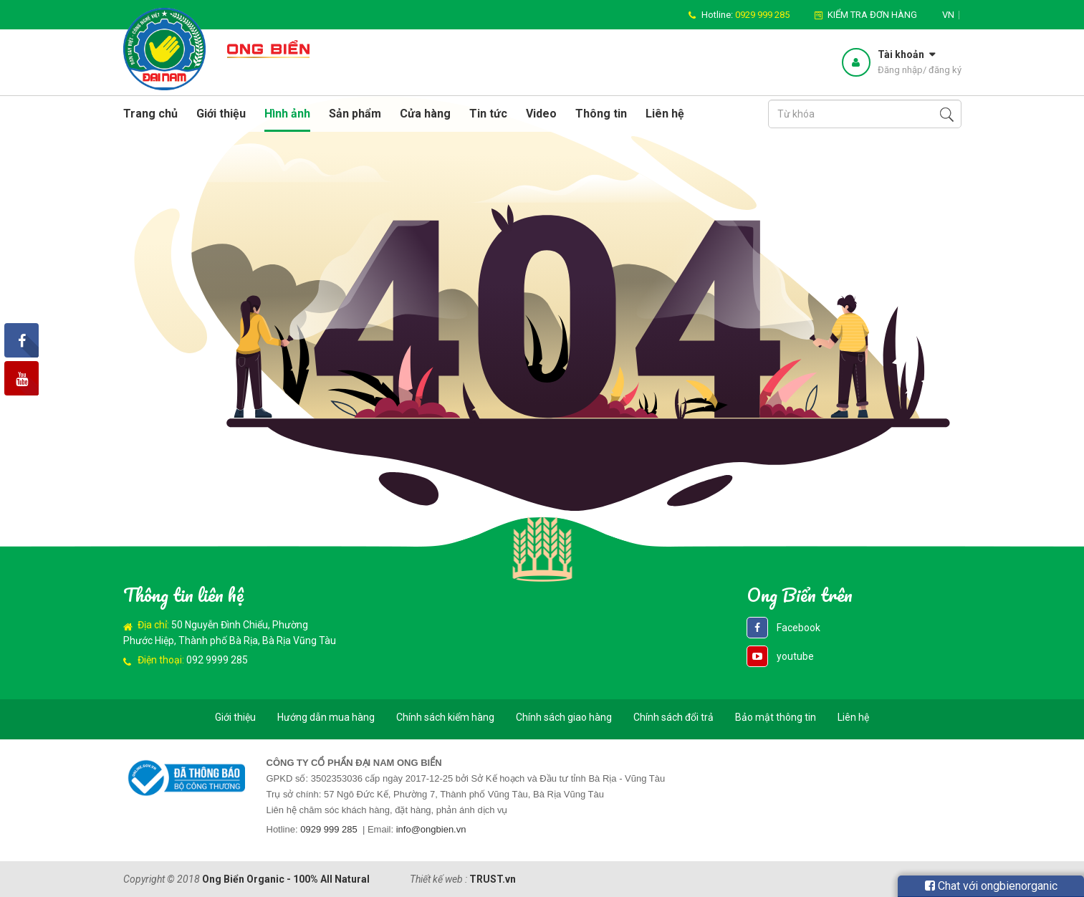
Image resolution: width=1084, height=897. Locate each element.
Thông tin (601, 113)
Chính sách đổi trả (673, 717)
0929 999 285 (329, 829)
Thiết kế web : (438, 879)
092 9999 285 (217, 660)
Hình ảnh (287, 113)
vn (948, 14)
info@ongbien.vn (431, 829)
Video (541, 113)
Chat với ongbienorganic (991, 886)
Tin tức (488, 113)
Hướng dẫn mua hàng (326, 717)
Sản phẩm (355, 113)
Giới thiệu (221, 113)
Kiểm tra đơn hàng (872, 14)
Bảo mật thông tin (775, 717)
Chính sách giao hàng (564, 717)
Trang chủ (150, 113)
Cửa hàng (425, 113)
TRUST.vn (492, 879)
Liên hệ (665, 113)
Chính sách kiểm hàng (445, 717)
